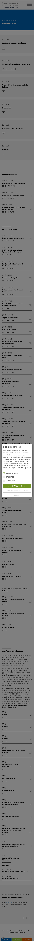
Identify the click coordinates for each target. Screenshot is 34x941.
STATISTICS (8, 477)
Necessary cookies (10, 473)
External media (9, 481)
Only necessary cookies (17, 490)
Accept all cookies (17, 486)
